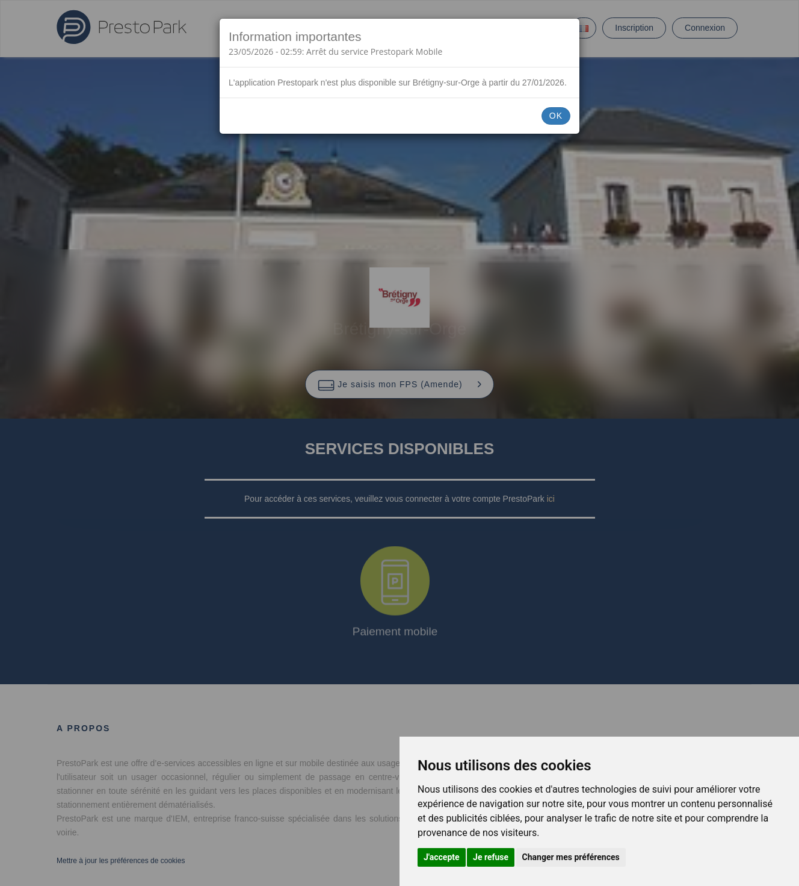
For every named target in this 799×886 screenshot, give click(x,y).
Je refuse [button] (490, 857)
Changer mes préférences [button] (571, 857)
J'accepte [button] (442, 857)
